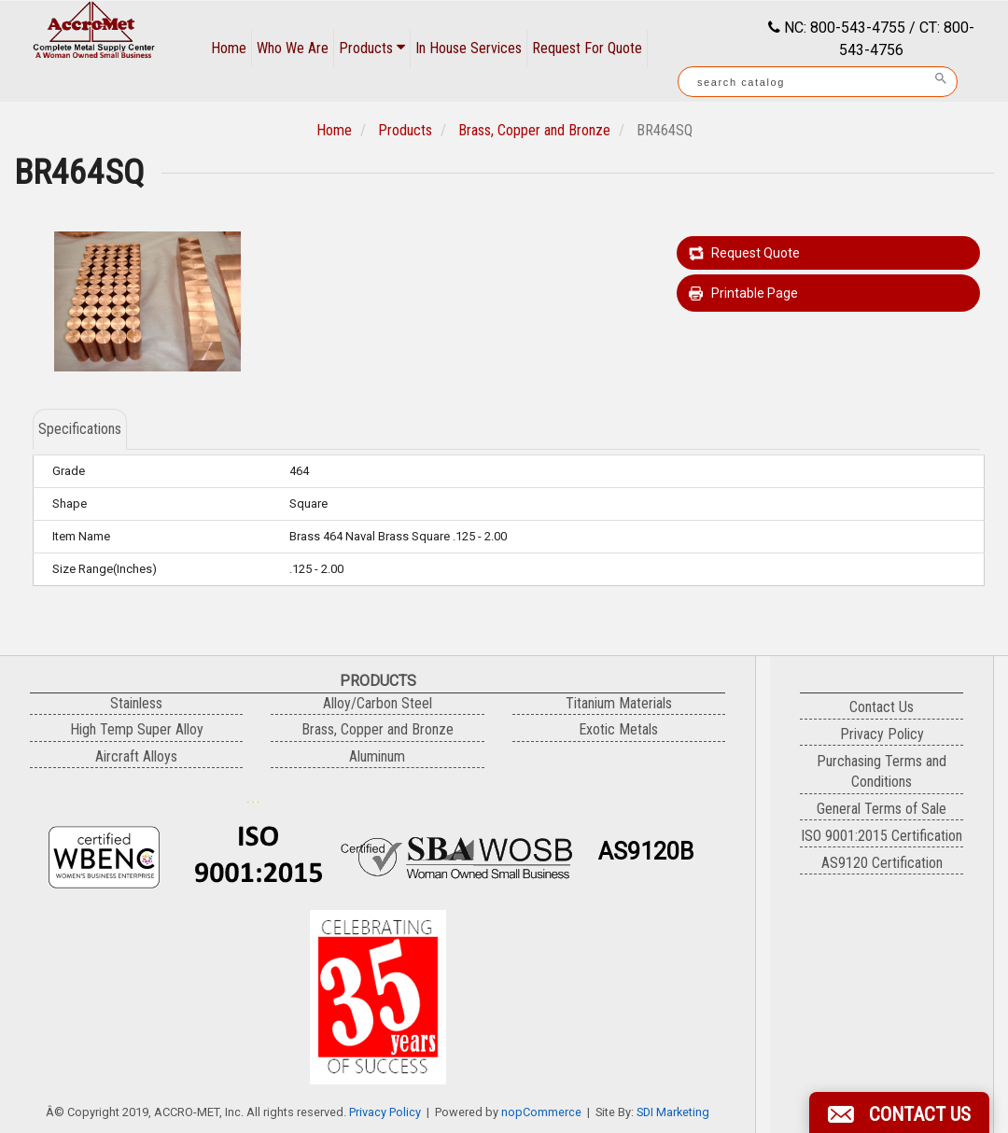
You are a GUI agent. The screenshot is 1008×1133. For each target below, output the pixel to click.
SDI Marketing (673, 1112)
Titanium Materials (619, 703)
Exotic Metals (618, 729)
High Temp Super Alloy (136, 729)
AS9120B (645, 851)
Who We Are (293, 48)
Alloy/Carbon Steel (377, 703)
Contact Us (881, 707)
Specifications (79, 429)
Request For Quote (587, 48)
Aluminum (377, 756)
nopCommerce (541, 1112)
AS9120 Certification (882, 863)
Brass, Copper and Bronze (534, 130)
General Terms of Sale (881, 809)
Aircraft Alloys (136, 756)
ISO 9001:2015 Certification (881, 836)
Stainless (136, 703)
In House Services (468, 48)
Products (372, 48)
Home (228, 48)
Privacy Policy (385, 1112)
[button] (899, 1112)
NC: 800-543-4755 (842, 27)
